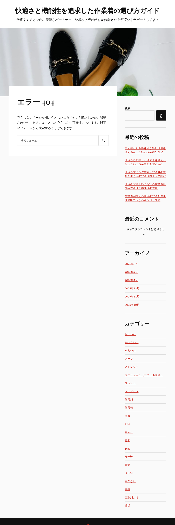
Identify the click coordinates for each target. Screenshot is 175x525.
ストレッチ (131, 366)
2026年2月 (131, 272)
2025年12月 (132, 288)
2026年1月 (131, 280)
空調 (127, 489)
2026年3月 (131, 263)
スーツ (129, 358)
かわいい (130, 350)
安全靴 (129, 456)
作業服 (129, 399)
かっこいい (131, 342)
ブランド (130, 383)
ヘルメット (131, 391)
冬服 (127, 415)
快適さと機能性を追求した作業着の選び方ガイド (87, 10)
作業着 (129, 407)
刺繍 (127, 423)
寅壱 (127, 464)
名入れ (129, 432)
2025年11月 (132, 296)
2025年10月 (132, 304)
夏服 (127, 440)
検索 (127, 108)
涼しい (129, 472)
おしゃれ (130, 334)
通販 (127, 505)
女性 (127, 448)
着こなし (130, 481)
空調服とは (131, 497)
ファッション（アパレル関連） (144, 375)
